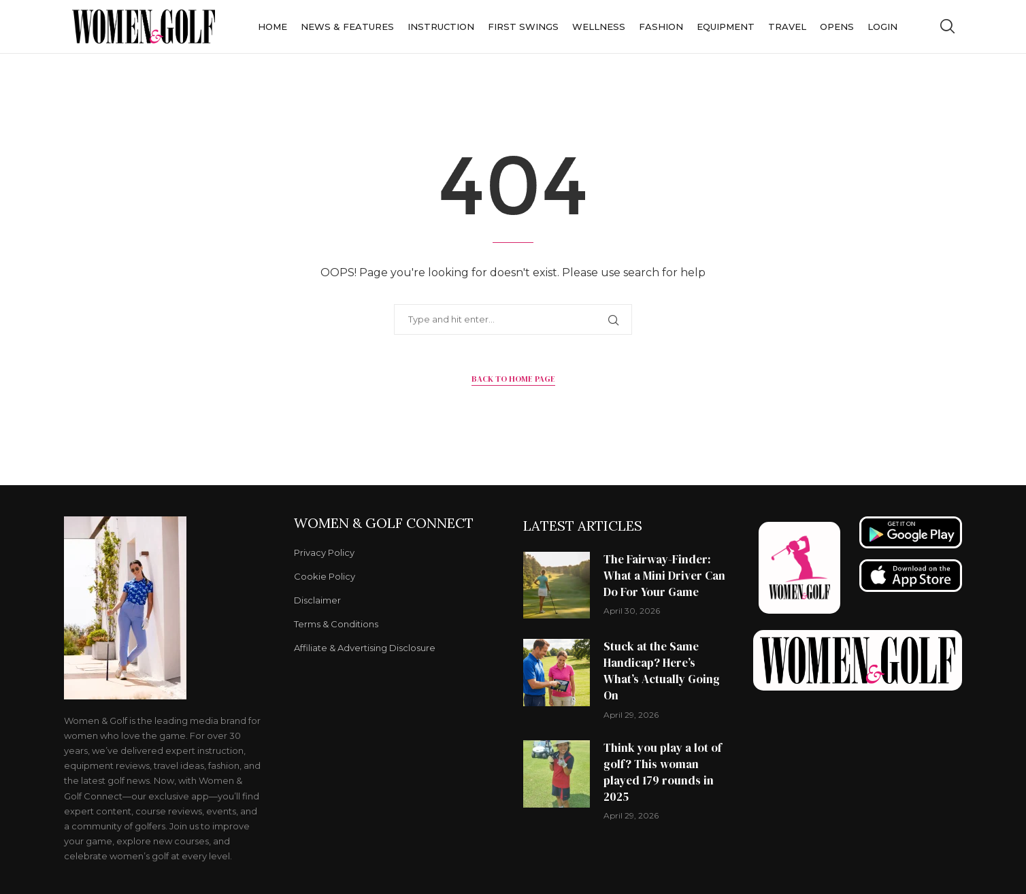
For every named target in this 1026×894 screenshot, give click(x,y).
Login (882, 26)
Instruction (441, 26)
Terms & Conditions (336, 624)
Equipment (726, 26)
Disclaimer (317, 600)
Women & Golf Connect (384, 523)
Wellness (598, 26)
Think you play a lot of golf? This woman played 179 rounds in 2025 (662, 772)
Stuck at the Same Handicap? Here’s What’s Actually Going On (661, 670)
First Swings (523, 26)
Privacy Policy (324, 552)
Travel (787, 26)
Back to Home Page (513, 379)
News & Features (347, 26)
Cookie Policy (324, 576)
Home (272, 26)
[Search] (947, 26)
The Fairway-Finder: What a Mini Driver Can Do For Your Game (664, 575)
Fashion (661, 26)
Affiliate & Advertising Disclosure (364, 648)
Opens (837, 26)
